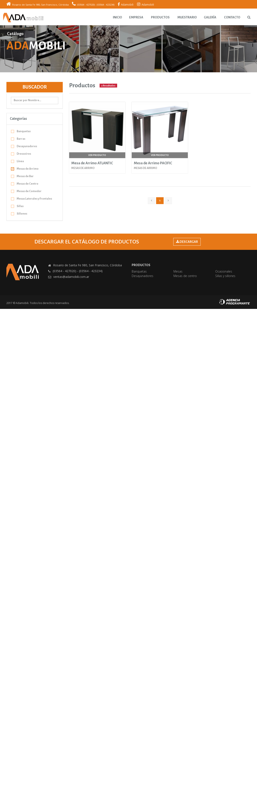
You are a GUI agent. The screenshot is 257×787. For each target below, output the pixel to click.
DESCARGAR (187, 241)
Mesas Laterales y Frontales (31, 198)
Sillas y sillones (225, 276)
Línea (17, 161)
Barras (18, 139)
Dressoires (21, 154)
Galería (210, 17)
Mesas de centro (185, 276)
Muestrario (187, 17)
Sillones (19, 213)
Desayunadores (24, 146)
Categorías (18, 119)
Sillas (17, 206)
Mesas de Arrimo (25, 168)
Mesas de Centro (24, 183)
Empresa (136, 17)
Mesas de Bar (22, 176)
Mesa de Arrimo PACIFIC (153, 163)
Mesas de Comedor (26, 191)
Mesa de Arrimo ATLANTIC (92, 163)
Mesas (177, 271)
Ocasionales (223, 271)
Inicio (117, 17)
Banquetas (21, 131)
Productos (160, 17)
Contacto (232, 17)
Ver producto (97, 155)
